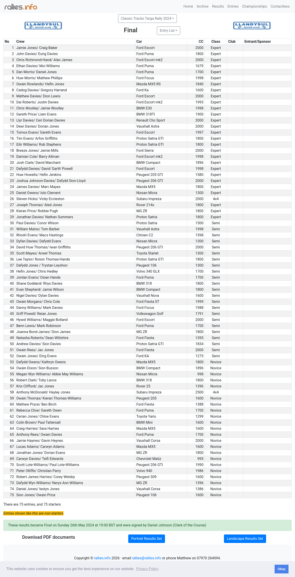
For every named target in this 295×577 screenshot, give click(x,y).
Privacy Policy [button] (147, 569)
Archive (202, 6)
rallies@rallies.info (146, 558)
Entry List (167, 30)
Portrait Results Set (146, 538)
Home (188, 6)
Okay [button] (281, 569)
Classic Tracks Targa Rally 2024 (146, 18)
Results (218, 6)
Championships (254, 6)
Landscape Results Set (245, 538)
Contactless (280, 6)
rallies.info (102, 558)
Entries (233, 6)
